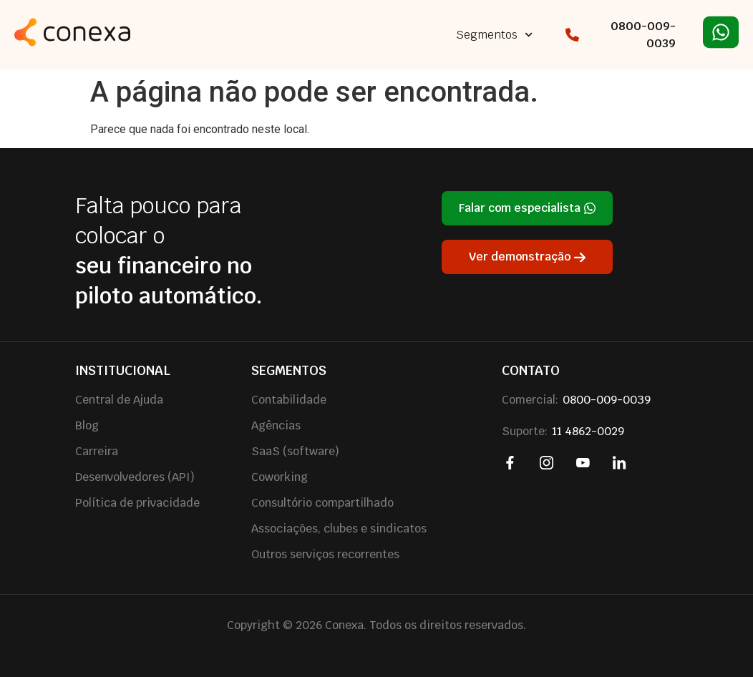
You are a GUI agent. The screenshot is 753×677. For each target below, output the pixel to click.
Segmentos (494, 35)
